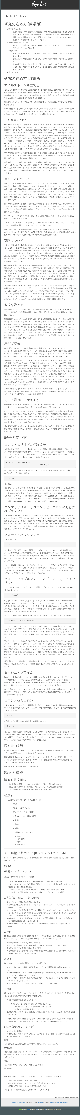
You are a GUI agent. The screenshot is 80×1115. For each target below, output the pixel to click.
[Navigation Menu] (77, 7)
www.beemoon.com (62, 1102)
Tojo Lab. (40, 4)
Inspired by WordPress (18, 1102)
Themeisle (40, 1102)
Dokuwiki (52, 1102)
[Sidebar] (3, 7)
